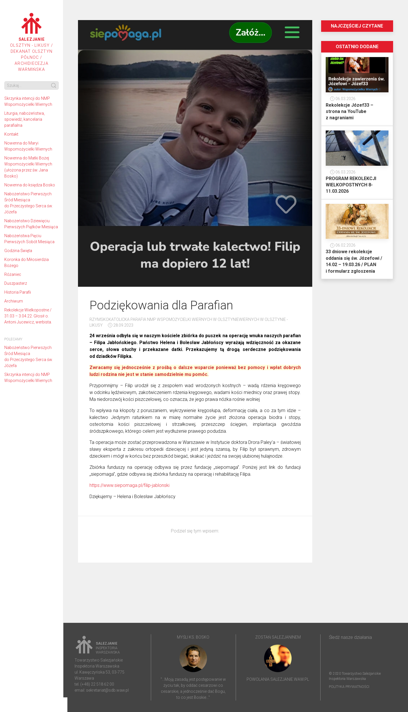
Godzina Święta (18, 250)
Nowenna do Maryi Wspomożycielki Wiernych (28, 146)
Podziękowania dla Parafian (161, 305)
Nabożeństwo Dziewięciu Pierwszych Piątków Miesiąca (31, 224)
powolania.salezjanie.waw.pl (278, 679)
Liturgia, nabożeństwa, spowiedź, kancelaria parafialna (24, 119)
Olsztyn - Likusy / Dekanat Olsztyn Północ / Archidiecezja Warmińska (31, 42)
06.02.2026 (343, 245)
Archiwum (13, 301)
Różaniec (12, 274)
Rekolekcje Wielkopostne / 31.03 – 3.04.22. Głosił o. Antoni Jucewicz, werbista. (28, 316)
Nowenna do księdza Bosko (29, 185)
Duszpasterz (15, 283)
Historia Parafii (17, 292)
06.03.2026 (343, 98)
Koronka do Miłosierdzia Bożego (26, 262)
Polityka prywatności (349, 687)
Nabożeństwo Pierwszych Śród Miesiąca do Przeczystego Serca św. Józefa (28, 203)
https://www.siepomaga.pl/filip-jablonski (129, 485)
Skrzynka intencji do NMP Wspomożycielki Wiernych (28, 101)
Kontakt (11, 134)
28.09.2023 (120, 325)
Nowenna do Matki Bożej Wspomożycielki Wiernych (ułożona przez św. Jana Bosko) (28, 167)
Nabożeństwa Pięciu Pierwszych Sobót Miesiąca (29, 238)
